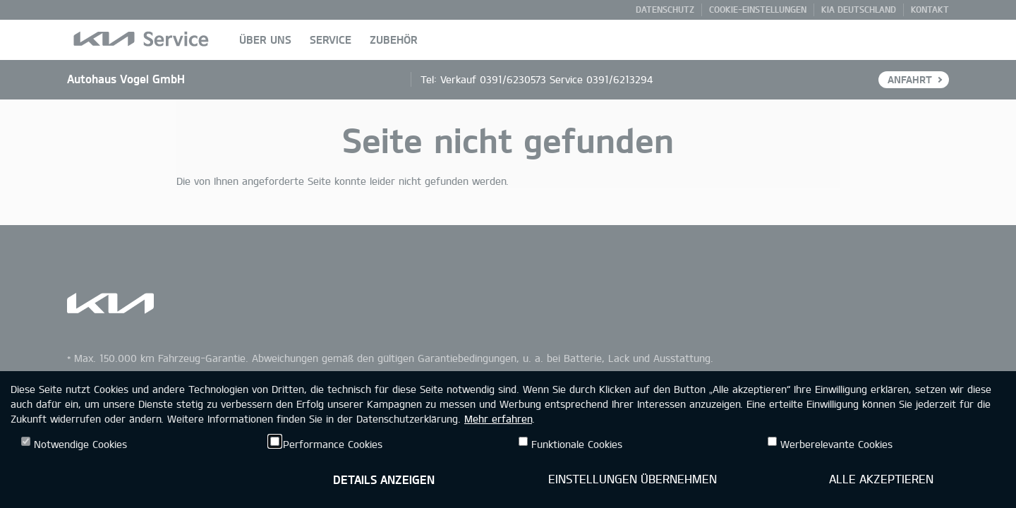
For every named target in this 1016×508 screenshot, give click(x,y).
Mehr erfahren (498, 419)
